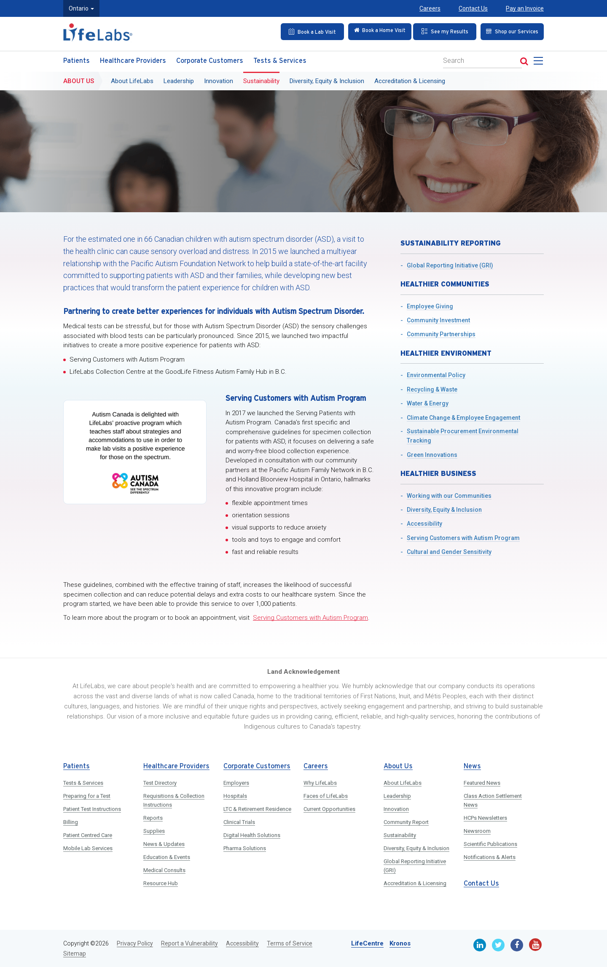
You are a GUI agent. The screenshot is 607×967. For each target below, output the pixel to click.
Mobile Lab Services (88, 848)
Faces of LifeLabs (326, 796)
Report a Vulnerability (189, 943)
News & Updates (164, 844)
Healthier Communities (444, 284)
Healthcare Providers (133, 59)
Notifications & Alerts (490, 857)
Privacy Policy (135, 943)
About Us (78, 79)
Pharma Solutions (244, 848)
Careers (429, 8)
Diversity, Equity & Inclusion (327, 79)
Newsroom (477, 831)
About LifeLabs (132, 79)
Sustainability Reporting (450, 243)
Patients (76, 59)
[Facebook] (516, 945)
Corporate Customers (209, 59)
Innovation (218, 79)
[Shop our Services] (510, 31)
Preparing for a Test (86, 796)
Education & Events (166, 857)
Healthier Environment (446, 353)
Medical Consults (164, 870)
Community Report (406, 822)
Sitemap (74, 953)
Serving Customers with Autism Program (310, 617)
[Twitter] (498, 945)
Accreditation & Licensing (409, 79)
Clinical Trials (239, 822)
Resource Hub (160, 883)
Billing (70, 822)
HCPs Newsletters (485, 818)
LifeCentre (367, 943)
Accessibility (242, 943)
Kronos (400, 943)
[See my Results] (442, 31)
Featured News (482, 783)
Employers (236, 783)
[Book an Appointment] (306, 31)
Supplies (154, 831)
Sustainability (261, 79)
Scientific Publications (490, 844)
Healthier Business (438, 473)
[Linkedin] (479, 945)
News (472, 766)
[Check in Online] (374, 31)
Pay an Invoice (525, 8)
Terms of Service (289, 943)
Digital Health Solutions (251, 835)
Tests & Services (279, 59)
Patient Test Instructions (92, 809)
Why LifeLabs (320, 783)
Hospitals (235, 796)
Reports (153, 818)
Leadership (179, 79)
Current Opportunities (329, 809)
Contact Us (473, 8)
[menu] (540, 61)
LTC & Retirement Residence (257, 809)
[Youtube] (535, 944)
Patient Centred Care (87, 835)
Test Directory (160, 783)
